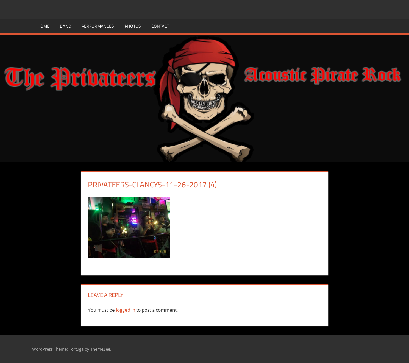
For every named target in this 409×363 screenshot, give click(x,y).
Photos (133, 26)
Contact (160, 26)
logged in (125, 310)
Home (43, 26)
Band (65, 26)
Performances (98, 26)
